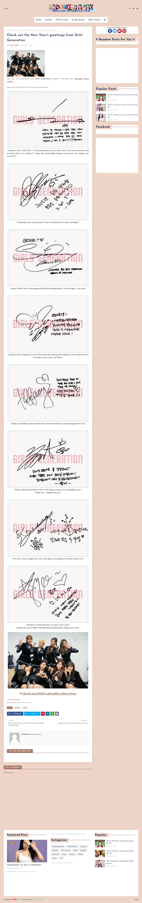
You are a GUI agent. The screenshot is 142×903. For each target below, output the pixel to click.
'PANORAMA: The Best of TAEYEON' (24, 865)
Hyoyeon (84, 846)
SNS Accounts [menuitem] (62, 20)
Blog (19, 899)
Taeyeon (72, 854)
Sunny (64, 854)
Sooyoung (55, 854)
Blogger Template (39, 899)
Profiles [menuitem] (48, 20)
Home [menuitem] (38, 20)
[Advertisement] (117, 65)
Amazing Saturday (58, 846)
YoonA (54, 858)
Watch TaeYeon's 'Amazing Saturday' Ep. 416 (122, 106)
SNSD (14, 30)
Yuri (61, 858)
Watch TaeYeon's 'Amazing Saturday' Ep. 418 (120, 852)
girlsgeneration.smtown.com (19, 702)
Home (6, 9)
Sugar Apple (14, 45)
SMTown (17, 708)
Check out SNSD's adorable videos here (49, 693)
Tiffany (80, 854)
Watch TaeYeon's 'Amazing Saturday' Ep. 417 (122, 96)
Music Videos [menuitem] (94, 20)
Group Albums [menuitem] (78, 20)
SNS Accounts (65, 850)
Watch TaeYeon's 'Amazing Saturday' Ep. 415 (122, 116)
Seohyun (83, 850)
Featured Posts (72, 846)
